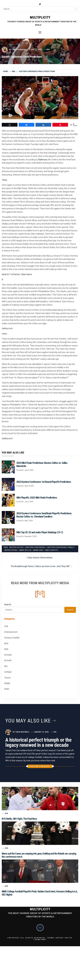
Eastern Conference (35, 547)
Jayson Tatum (10, 550)
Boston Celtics (16, 547)
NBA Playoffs (51, 550)
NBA (48, 49)
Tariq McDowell (22, 732)
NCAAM (8, 655)
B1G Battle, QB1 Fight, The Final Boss (19, 818)
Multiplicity (40, 17)
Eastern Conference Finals (60, 547)
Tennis (7, 677)
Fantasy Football (11, 637)
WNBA (7, 683)
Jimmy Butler (25, 550)
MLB (6, 643)
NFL (6, 666)
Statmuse (42, 159)
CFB (6, 626)
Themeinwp (40, 939)
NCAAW (8, 660)
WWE (6, 689)
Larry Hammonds (19, 49)
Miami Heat (38, 550)
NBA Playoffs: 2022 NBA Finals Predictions (36, 497)
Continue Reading (40, 766)
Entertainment (11, 632)
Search (7, 604)
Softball (7, 672)
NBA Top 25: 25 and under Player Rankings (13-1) (39, 532)
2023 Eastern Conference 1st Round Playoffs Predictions (43, 481)
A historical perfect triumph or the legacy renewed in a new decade (38, 742)
